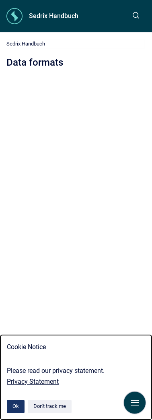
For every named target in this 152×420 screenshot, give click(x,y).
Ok (15, 406)
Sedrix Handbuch (53, 16)
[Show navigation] (135, 403)
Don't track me (49, 406)
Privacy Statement (33, 381)
